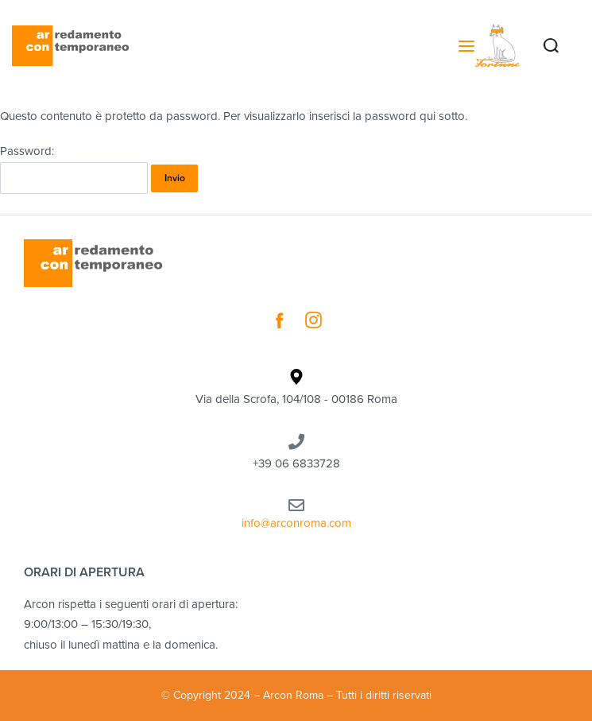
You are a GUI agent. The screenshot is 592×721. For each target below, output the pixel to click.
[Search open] (551, 45)
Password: (74, 169)
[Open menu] (466, 46)
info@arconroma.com (296, 523)
